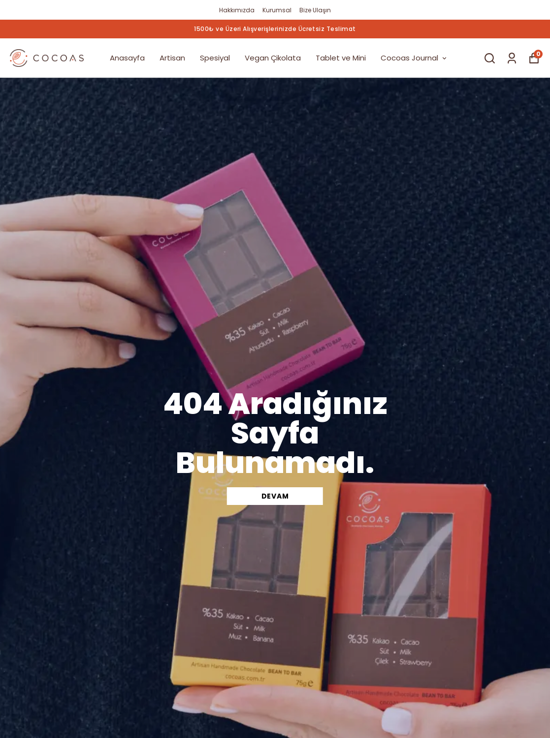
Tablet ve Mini (341, 58)
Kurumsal (276, 10)
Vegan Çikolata (273, 58)
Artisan (172, 58)
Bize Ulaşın (315, 10)
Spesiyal (215, 58)
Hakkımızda (237, 10)
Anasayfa (127, 58)
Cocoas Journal (414, 58)
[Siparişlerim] (512, 58)
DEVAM (275, 496)
